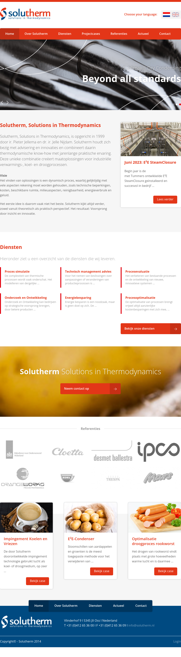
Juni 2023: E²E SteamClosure (150, 162)
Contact (165, 34)
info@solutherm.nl (141, 625)
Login (177, 641)
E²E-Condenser (81, 538)
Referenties (118, 34)
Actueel (143, 34)
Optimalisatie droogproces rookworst (153, 541)
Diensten (64, 34)
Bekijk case (37, 581)
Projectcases (91, 34)
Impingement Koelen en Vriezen (25, 541)
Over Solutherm (36, 34)
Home (9, 34)
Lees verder (165, 199)
